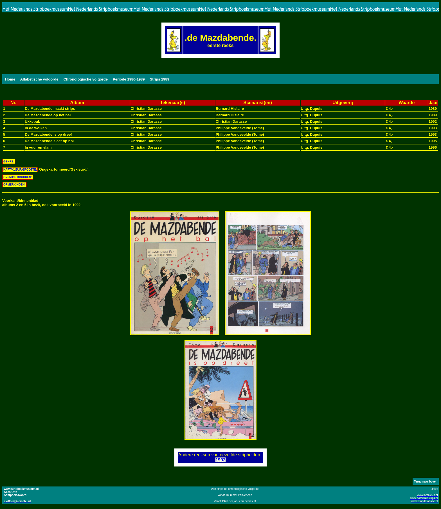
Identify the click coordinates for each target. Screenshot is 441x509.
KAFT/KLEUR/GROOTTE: (20, 169)
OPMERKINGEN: (14, 184)
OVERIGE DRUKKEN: (17, 177)
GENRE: (8, 161)
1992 (220, 459)
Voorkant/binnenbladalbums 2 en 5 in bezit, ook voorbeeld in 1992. (42, 202)
